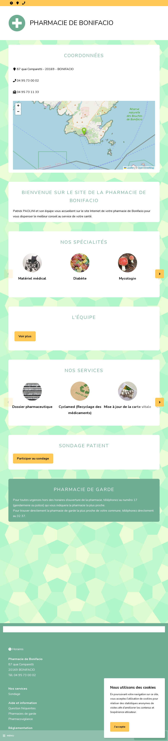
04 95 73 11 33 (26, 92)
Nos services (84, 370)
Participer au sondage (33, 458)
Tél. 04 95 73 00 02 (22, 675)
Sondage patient (84, 446)
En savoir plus (119, 716)
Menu (8, 735)
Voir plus (24, 336)
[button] (84, 131)
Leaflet (129, 168)
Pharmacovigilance (20, 719)
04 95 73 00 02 (23, 3)
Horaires (11, 3)
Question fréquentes (22, 708)
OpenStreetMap (146, 168)
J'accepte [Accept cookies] (119, 727)
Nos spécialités (83, 242)
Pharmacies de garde (22, 714)
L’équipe (84, 317)
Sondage (14, 694)
